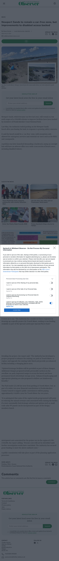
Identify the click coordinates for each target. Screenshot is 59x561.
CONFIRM (17, 310)
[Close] (55, 248)
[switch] (51, 283)
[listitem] (29, 279)
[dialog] (29, 280)
